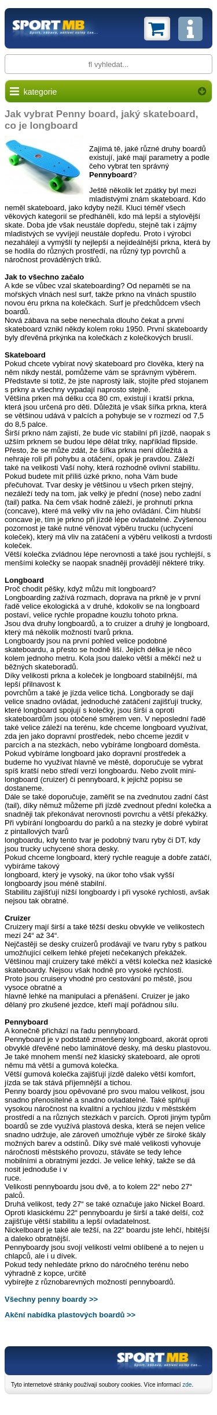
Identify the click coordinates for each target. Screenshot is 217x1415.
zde (187, 1385)
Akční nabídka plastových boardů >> (70, 1314)
